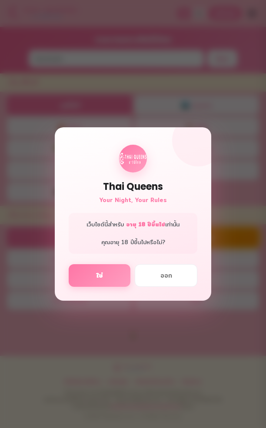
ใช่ (99, 275)
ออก (166, 275)
